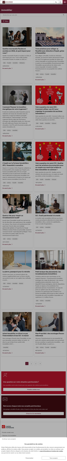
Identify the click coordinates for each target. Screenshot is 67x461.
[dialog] (33, 230)
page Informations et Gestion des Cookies (51, 451)
